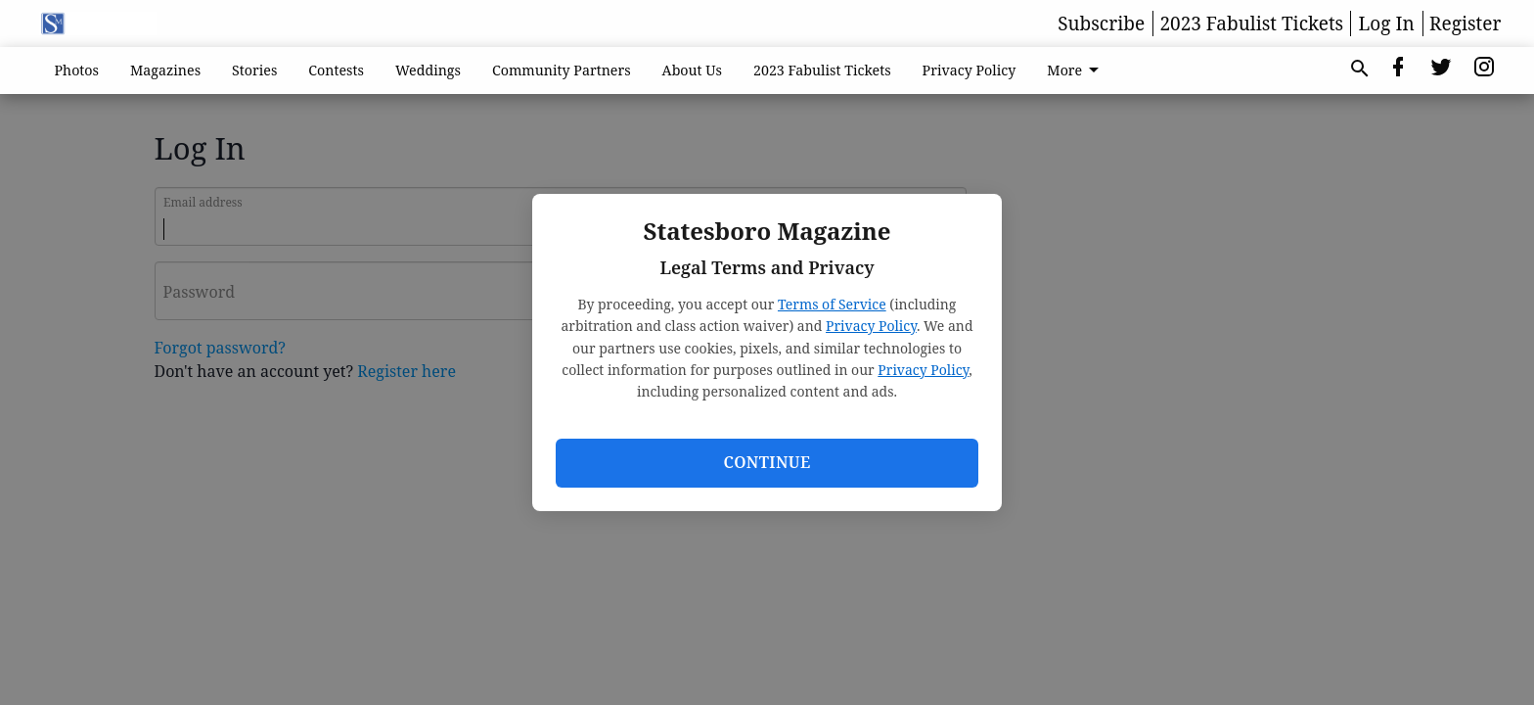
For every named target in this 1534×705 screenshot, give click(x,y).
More (1076, 70)
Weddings (428, 70)
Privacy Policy (871, 325)
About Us (692, 70)
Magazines (165, 70)
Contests (336, 70)
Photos (77, 70)
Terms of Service (832, 304)
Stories (254, 70)
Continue (766, 462)
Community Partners (561, 70)
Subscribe (1101, 23)
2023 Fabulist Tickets (1251, 23)
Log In (1387, 23)
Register (1465, 23)
